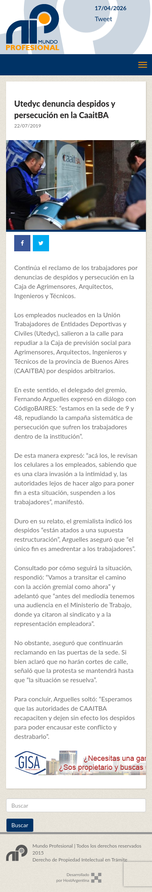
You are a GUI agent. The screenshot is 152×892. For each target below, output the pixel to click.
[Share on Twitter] (41, 243)
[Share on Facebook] (22, 243)
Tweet (103, 18)
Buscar (19, 825)
